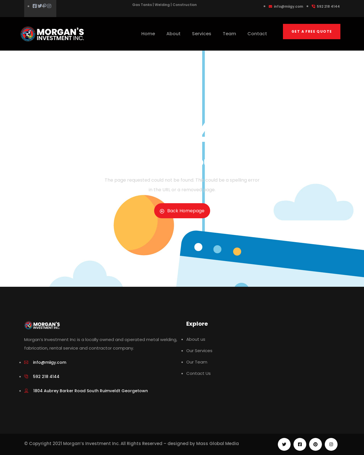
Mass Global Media (217, 443)
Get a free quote (311, 31)
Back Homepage (182, 210)
